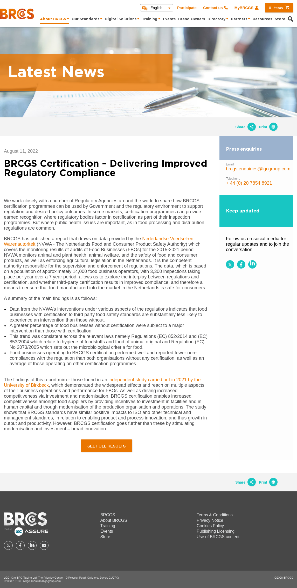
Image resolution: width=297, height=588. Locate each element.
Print (268, 127)
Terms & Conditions (215, 515)
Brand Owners (191, 19)
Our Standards (85, 19)
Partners (239, 19)
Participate (187, 8)
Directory (216, 19)
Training (149, 19)
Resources (262, 19)
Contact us (213, 8)
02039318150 (12, 581)
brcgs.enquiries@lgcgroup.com (258, 168)
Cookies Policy (210, 526)
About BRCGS (53, 19)
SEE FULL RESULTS (106, 445)
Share (245, 127)
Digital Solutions (120, 19)
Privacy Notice (210, 520)
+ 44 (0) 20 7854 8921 (249, 183)
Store (280, 19)
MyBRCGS (243, 8)
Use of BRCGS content (218, 536)
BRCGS (107, 515)
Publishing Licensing (215, 531)
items (276, 7)
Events (169, 19)
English (156, 8)
